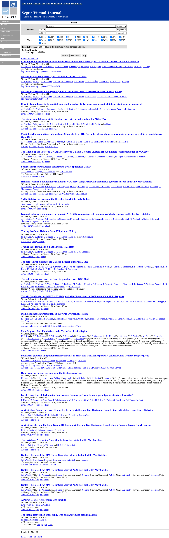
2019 (69, 40)
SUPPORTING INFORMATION (73, 194)
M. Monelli (39, 269)
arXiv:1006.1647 (28, 405)
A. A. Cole (55, 378)
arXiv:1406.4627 (28, 256)
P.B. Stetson (116, 219)
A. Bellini (77, 142)
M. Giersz (148, 301)
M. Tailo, (138, 66)
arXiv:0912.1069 (28, 435)
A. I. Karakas (50, 187)
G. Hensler (117, 400)
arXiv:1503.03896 (29, 209)
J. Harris (54, 460)
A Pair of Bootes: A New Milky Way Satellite (43, 500)
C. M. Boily (89, 400)
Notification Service (7, 35)
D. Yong (146, 66)
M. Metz (140, 400)
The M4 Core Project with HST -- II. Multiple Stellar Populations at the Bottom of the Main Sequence (72, 296)
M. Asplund (113, 96)
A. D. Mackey (49, 172)
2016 (42, 40)
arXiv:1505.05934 (29, 161)
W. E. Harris (37, 237)
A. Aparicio (119, 109)
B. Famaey (34, 400)
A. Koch (82, 361)
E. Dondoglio (74, 66)
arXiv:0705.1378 (28, 509)
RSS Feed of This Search (31, 537)
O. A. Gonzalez (86, 237)
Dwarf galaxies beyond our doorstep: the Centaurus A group (51, 373)
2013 (104, 37)
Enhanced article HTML (70, 326)
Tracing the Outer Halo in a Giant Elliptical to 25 (48, 231)
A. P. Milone (37, 66)
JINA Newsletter (6, 52)
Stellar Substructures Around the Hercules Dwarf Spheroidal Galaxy (56, 166)
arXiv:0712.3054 (28, 480)
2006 (42, 37)
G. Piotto (56, 81)
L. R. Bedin (79, 81)
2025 (122, 40)
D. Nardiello (86, 124)
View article (26, 176)
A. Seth (62, 460)
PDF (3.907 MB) (48, 368)
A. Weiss (147, 267)
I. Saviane (101, 319)
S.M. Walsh (26, 505)
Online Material (74, 368)
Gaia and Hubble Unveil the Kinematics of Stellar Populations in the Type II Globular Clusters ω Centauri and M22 (80, 61)
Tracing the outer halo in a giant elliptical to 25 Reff (47, 246)
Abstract (24, 129)
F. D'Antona (100, 157)
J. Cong (107, 124)
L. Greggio (48, 237)
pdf (39, 114)
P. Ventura (141, 157)
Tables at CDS (89, 368)
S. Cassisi (68, 142)
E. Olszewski (139, 319)
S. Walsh (110, 319)
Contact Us (4, 42)
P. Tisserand (59, 319)
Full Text (33, 465)
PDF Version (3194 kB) (47, 465)
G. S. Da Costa (61, 66)
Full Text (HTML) (36, 129)
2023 (104, 40)
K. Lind (91, 109)
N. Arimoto (70, 319)
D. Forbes (108, 400)
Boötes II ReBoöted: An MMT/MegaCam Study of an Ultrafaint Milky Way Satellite (64, 455)
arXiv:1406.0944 (28, 274)
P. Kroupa (29, 321)
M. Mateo (91, 319)
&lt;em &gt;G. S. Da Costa (32, 415)
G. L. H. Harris (60, 237)
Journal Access (5, 31)
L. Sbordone (130, 109)
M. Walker (150, 319)
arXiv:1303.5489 (28, 350)
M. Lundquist (67, 81)
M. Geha (118, 319)
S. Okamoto (81, 319)
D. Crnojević (26, 378)
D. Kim (76, 124)
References (33, 326)
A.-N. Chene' (90, 96)
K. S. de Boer (46, 400)
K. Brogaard (128, 301)
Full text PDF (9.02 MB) (49, 326)
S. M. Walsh (26, 460)
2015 (122, 37)
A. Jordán (158, 336)
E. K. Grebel (35, 361)
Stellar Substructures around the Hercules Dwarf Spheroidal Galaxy (55, 199)
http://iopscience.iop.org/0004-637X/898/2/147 (41, 71)
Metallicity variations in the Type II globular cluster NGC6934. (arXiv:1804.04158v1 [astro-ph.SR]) (71, 91)
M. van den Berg (46, 304)
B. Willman (48, 319)
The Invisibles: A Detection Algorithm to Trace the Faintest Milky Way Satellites (61, 440)
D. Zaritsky (71, 460)
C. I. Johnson (80, 109)
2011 (86, 37)
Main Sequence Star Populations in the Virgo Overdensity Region (54, 331)
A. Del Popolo (129, 400)
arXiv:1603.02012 (29, 114)
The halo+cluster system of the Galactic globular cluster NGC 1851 (55, 279)
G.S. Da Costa (39, 336)
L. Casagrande (51, 109)
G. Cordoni (26, 66)
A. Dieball (77, 301)
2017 (51, 40)
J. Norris (106, 267)
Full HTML (35, 368)
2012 (95, 37)
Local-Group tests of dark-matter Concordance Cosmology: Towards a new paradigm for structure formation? (77, 395)
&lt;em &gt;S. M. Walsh (31, 445)
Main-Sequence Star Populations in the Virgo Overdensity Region (54, 313)
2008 (60, 37)
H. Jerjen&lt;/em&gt (66, 445)
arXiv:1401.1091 (28, 308)
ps (43, 114)
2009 (69, 37)
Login (2, 62)
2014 (113, 37)
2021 (86, 40)
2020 (78, 40)
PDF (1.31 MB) (38, 176)
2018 (60, 40)
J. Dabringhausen (60, 400)
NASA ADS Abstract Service (108, 368)
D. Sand (46, 460)
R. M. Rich (123, 142)
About (2, 38)
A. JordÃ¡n (127, 319)
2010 (78, 37)
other (47, 114)
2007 (51, 37)
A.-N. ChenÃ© (91, 81)
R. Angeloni (59, 269)
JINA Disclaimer (6, 55)
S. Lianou (25, 361)
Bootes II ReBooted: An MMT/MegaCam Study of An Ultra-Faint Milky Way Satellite (64, 470)
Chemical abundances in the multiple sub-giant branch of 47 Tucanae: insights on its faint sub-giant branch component (81, 104)
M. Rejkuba (26, 237)
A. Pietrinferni (97, 142)
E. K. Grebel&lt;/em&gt (79, 415)
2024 (113, 40)
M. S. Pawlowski (76, 400)
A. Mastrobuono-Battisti (112, 66)
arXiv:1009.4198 (28, 390)
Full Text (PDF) (51, 129)
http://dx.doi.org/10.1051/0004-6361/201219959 (41, 365)
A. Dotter (70, 109)
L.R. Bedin (100, 109)
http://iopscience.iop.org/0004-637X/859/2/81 (40, 86)
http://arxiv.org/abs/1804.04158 (34, 99)
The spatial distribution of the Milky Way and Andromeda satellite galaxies (59, 515)
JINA (2, 49)
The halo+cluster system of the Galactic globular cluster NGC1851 (54, 261)
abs (38, 524)
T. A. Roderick (27, 172)
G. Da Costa (104, 81)
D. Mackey (97, 267)
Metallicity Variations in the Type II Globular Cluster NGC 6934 (53, 76)
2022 (95, 40)
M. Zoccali (160, 319)
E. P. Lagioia (95, 66)
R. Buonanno (71, 269)
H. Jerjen (85, 66)
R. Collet (62, 109)
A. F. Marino (48, 66)
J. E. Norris (128, 66)
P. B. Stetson (116, 187)
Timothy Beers (38, 17)
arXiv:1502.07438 (29, 226)
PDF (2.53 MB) (38, 241)
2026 (42, 43)
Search (3, 28)
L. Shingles (83, 187)
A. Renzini (57, 157)
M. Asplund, (115, 81)
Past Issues (4, 24)
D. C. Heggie (158, 301)
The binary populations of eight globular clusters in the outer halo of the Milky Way (63, 119)
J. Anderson (79, 157)
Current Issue (5, 21)
